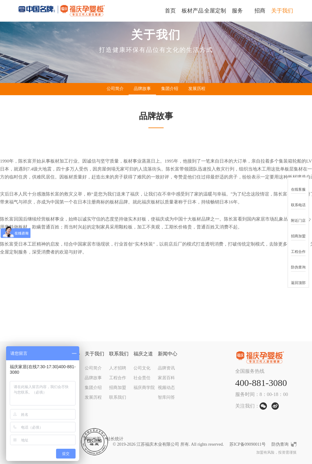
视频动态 (166, 387)
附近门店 (298, 217)
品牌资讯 (166, 368)
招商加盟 (117, 387)
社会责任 (142, 378)
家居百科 (166, 378)
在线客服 (298, 186)
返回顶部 (298, 279)
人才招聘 (117, 368)
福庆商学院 (144, 387)
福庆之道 (143, 353)
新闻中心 (167, 353)
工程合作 (117, 378)
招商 (259, 11)
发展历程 (196, 88)
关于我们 (282, 11)
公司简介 (115, 88)
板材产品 (193, 11)
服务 (237, 11)
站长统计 (114, 439)
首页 (170, 11)
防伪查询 (280, 444)
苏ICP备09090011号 (247, 444)
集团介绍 (169, 88)
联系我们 (119, 353)
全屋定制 (215, 11)
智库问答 (166, 397)
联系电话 (298, 201)
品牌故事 (142, 88)
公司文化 (142, 368)
